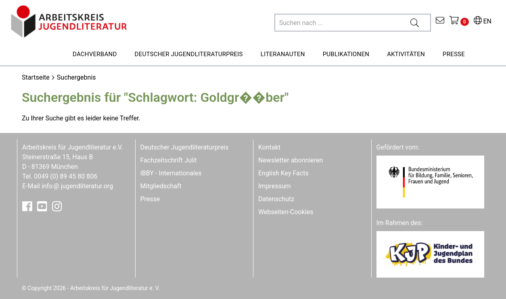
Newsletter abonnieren (290, 160)
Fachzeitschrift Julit (168, 160)
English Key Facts (283, 173)
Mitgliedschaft (161, 186)
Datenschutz (276, 199)
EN (482, 21)
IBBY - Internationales (171, 173)
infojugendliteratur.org (77, 186)
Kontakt (269, 147)
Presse (150, 199)
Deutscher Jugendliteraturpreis (184, 147)
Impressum (274, 186)
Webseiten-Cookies (285, 212)
